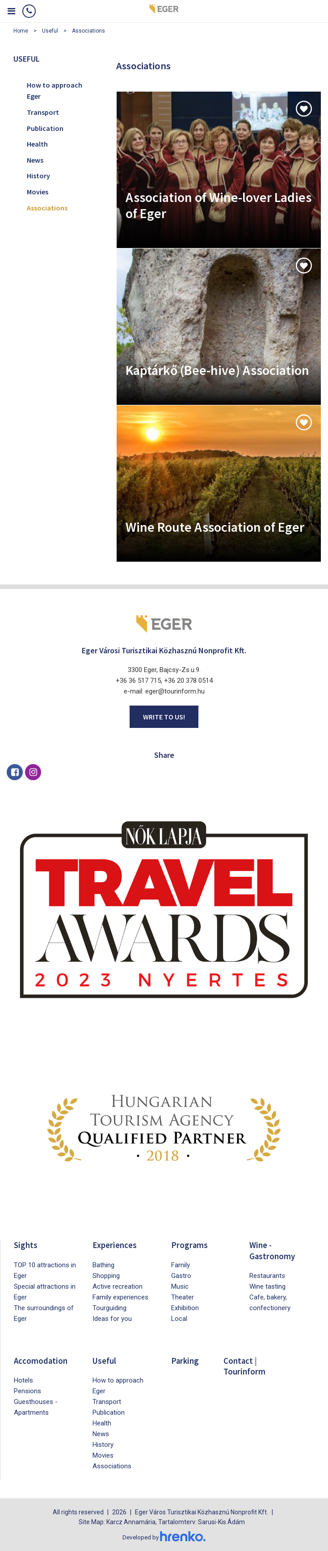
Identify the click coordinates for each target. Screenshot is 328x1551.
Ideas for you (112, 1318)
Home (20, 31)
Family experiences (120, 1297)
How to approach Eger (54, 90)
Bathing (103, 1265)
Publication (45, 128)
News (35, 160)
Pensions (27, 1391)
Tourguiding (109, 1307)
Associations (88, 31)
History (38, 175)
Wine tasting (267, 1286)
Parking (185, 1360)
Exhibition (185, 1307)
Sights (26, 1244)
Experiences (115, 1244)
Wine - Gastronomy (273, 1250)
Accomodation (41, 1360)
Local (179, 1318)
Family (180, 1265)
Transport (43, 112)
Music (180, 1286)
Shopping (106, 1275)
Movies (37, 191)
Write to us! (164, 716)
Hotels (23, 1380)
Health (37, 143)
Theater (182, 1297)
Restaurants (267, 1275)
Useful (50, 31)
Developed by (164, 1536)
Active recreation (118, 1286)
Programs (189, 1244)
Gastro (181, 1275)
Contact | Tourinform (245, 1365)
